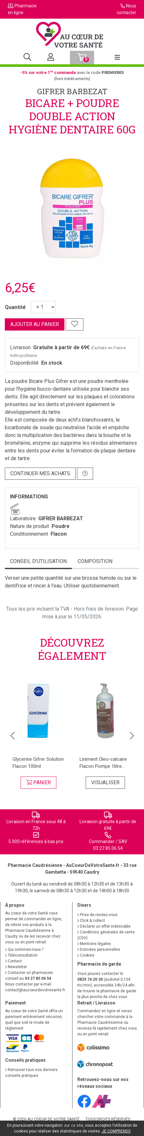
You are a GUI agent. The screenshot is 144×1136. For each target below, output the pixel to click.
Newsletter (16, 967)
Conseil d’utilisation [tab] (38, 561)
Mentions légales (94, 943)
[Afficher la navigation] (117, 57)
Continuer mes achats (40, 473)
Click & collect (91, 920)
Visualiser (105, 782)
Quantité (15, 307)
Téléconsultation (21, 955)
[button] (12, 736)
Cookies (85, 955)
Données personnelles (98, 949)
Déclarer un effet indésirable (103, 926)
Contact (13, 961)
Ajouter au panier (34, 324)
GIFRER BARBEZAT (72, 91)
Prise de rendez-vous (97, 915)
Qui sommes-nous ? (24, 949)
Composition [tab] (95, 561)
